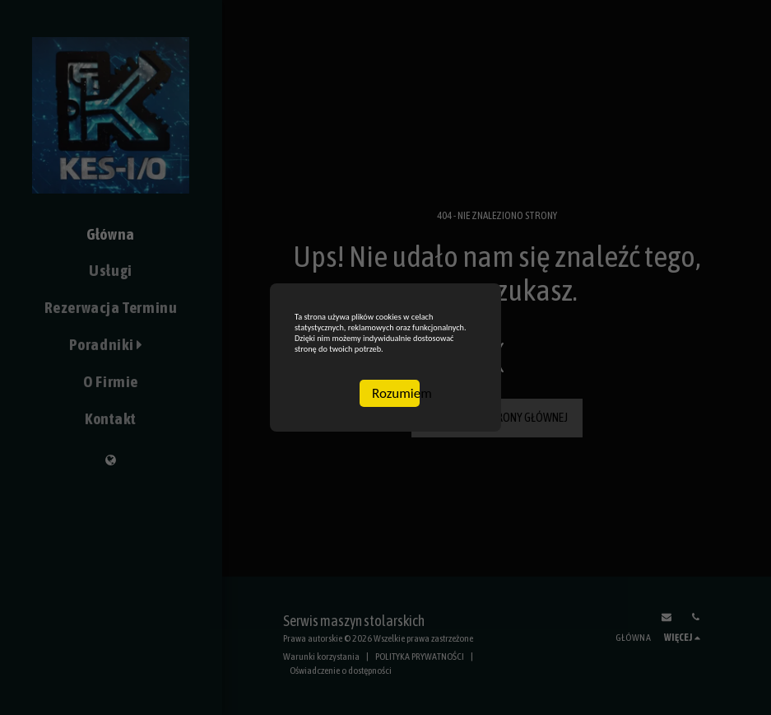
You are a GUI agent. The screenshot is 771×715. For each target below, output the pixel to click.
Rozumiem (396, 434)
